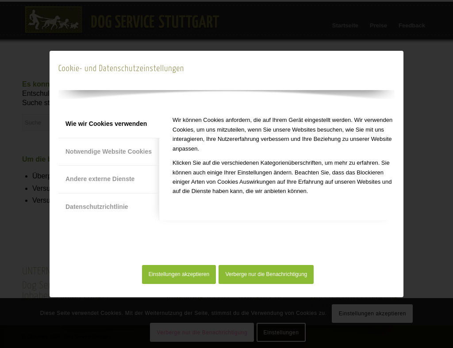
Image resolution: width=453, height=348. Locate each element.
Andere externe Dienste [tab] (99, 178)
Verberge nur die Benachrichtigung (266, 274)
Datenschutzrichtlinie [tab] (96, 206)
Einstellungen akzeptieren (179, 274)
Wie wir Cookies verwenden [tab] (106, 123)
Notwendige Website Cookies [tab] (108, 151)
